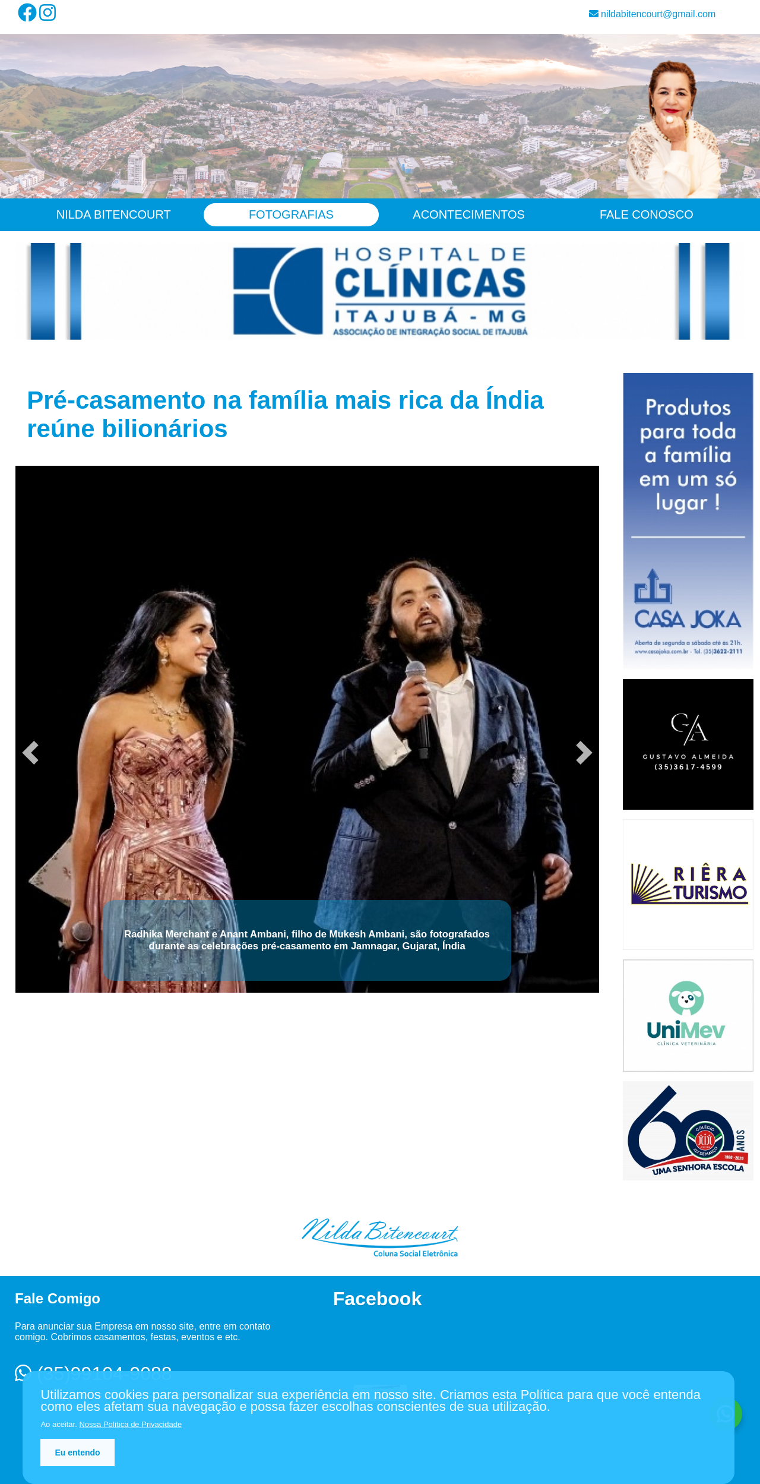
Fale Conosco (647, 214)
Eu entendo (77, 1452)
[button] (30, 753)
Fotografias (291, 214)
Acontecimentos (469, 214)
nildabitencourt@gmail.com (652, 14)
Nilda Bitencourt (113, 214)
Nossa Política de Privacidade (130, 1424)
